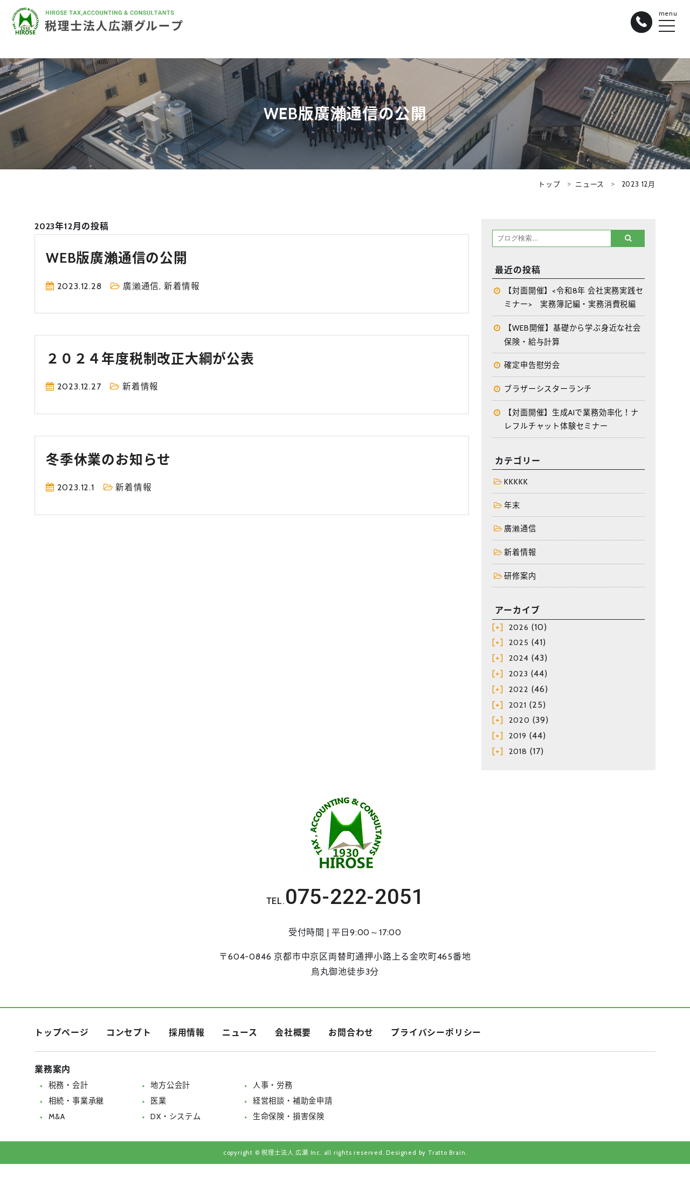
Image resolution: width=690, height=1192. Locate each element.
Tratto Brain (447, 1154)
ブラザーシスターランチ (548, 389)
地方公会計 (170, 1087)
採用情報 (187, 1035)
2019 (518, 738)
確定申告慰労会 (532, 366)
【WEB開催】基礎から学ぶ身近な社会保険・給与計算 (572, 335)
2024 (519, 660)
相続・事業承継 (77, 1103)
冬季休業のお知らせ (110, 459)
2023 (518, 676)
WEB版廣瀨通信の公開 (119, 257)
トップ (549, 184)
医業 (158, 1103)
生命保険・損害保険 (289, 1118)
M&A (57, 1118)
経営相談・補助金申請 (293, 1103)
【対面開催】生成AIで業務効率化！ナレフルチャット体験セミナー (571, 420)
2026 (519, 629)
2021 (518, 706)
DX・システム (176, 1118)
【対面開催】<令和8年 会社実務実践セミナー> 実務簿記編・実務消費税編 (573, 298)
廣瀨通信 (141, 286)
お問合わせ (351, 1035)
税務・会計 (68, 1087)
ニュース (589, 184)
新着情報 (182, 286)
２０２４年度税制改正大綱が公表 (154, 358)
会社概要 (293, 1035)
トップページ (61, 1035)
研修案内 (520, 578)
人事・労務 (273, 1087)
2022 (519, 691)
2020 (519, 722)
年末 (512, 506)
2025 (519, 644)
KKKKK (516, 483)
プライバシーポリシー (436, 1035)
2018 (518, 753)
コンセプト (128, 1035)
